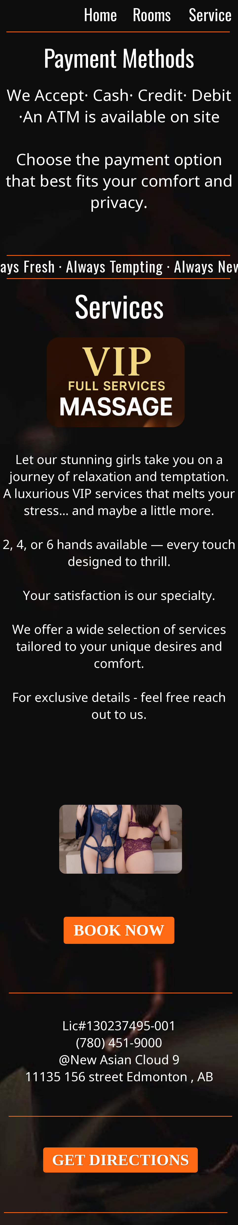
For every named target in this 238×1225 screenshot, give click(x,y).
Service (210, 14)
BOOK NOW (118, 930)
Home (100, 14)
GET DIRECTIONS (120, 1160)
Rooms (152, 14)
